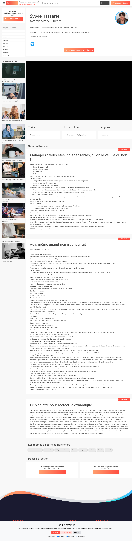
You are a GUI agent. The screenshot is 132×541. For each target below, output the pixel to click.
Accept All (55, 532)
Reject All (76, 532)
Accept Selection (66, 532)
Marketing (70, 536)
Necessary (51, 536)
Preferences (80, 536)
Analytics (61, 536)
